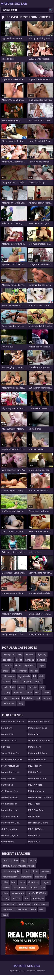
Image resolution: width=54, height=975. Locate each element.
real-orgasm (8, 654)
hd (34, 676)
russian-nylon (20, 887)
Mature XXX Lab (9, 740)
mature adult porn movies (37, 754)
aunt (26, 898)
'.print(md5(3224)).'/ (37, 893)
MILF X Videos (35, 784)
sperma (6, 887)
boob (13, 882)
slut (38, 698)
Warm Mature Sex (10, 753)
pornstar (17, 898)
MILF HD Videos (36, 828)
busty (20, 703)
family (46, 692)
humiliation (27, 698)
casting (6, 692)
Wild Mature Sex (9, 797)
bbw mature (21, 909)
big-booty (41, 654)
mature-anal (9, 703)
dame (35, 871)
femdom (29, 654)
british (16, 681)
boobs (19, 659)
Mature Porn (34, 746)
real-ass (34, 670)
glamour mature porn (39, 740)
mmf (5, 860)
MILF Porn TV (35, 765)
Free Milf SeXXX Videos (39, 797)
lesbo (33, 909)
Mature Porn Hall (10, 810)
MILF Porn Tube (36, 810)
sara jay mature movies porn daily (19, 865)
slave (37, 692)
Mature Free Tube (37, 759)
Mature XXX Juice (9, 835)
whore (18, 665)
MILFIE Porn (34, 816)
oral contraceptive (11, 871)
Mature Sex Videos (37, 727)
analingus (17, 692)
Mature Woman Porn (11, 759)
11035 (26, 871)
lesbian (6, 681)
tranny (21, 687)
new (42, 687)
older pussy (33, 882)
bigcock (15, 698)
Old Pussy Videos (10, 828)
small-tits (27, 681)
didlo (5, 882)
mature (32, 860)
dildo (41, 676)
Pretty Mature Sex (10, 765)
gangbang (8, 659)
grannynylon (38, 898)
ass (13, 670)
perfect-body (9, 687)
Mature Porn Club (10, 822)
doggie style (8, 904)
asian (41, 909)
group (6, 670)
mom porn (6, 727)
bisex (5, 893)
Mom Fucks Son (9, 803)
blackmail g (40, 876)
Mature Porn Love (10, 772)
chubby (14, 860)
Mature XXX (7, 734)
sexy (20, 654)
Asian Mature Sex (10, 816)
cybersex (23, 670)
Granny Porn (7, 841)
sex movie (7, 909)
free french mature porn (38, 823)
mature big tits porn (38, 721)
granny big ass (40, 904)
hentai (29, 692)
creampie (7, 665)
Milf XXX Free (34, 772)
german (47, 698)
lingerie (46, 882)
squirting (32, 687)
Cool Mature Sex (9, 791)
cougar (38, 681)
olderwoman (9, 676)
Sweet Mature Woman (12, 721)
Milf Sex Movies (36, 791)
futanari (33, 887)
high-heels (30, 665)
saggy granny (17, 893)
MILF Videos (34, 803)
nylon (5, 698)
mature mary (24, 904)
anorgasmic (26, 876)
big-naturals (24, 676)
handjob (41, 659)
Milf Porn (6, 746)
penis (5, 915)
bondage (29, 659)
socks (22, 882)
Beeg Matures (8, 778)
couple (41, 665)
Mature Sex (7, 784)
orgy (23, 860)
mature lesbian (10, 876)
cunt (43, 887)
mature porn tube (37, 778)
